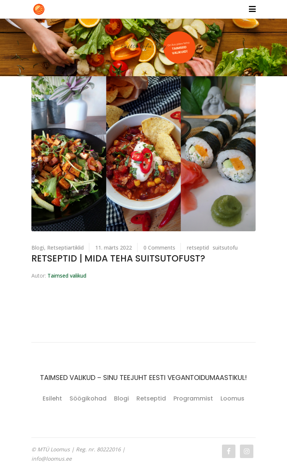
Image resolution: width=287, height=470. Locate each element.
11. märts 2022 (113, 247)
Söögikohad (88, 398)
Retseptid (151, 398)
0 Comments (159, 247)
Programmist (193, 398)
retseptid (198, 247)
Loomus (232, 398)
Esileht (52, 398)
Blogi (37, 247)
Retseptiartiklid (65, 247)
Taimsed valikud (66, 275)
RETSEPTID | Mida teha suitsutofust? (118, 258)
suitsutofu (225, 247)
